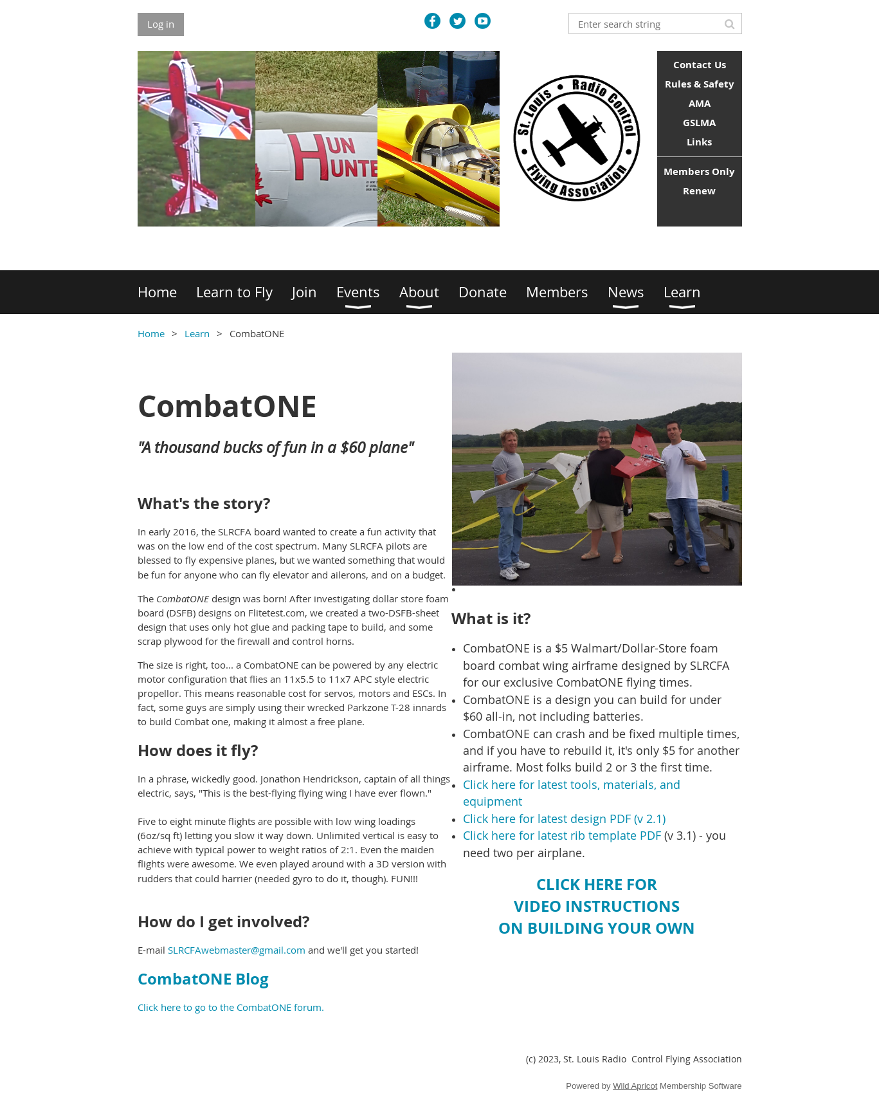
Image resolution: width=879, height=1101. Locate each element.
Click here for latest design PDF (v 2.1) (564, 818)
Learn (197, 333)
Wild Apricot (635, 1086)
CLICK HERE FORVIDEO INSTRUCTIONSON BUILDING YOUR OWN (596, 906)
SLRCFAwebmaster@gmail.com (236, 949)
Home (151, 333)
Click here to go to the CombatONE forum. (231, 1007)
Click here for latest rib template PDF (562, 835)
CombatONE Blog (203, 979)
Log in (160, 23)
